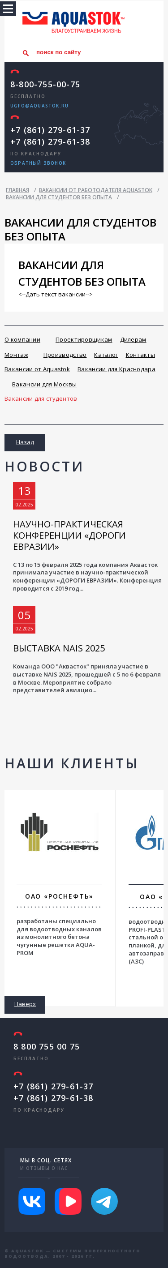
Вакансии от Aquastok (37, 369)
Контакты (140, 355)
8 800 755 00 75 (46, 1046)
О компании (22, 339)
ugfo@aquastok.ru (39, 106)
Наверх (25, 1004)
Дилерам (133, 339)
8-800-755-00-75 (45, 84)
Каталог (106, 355)
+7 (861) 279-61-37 (50, 129)
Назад (25, 442)
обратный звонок (38, 163)
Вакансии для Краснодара (116, 369)
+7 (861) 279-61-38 (50, 141)
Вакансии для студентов (41, 398)
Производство (65, 355)
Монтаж (16, 355)
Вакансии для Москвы (44, 384)
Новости (44, 466)
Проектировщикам (84, 339)
